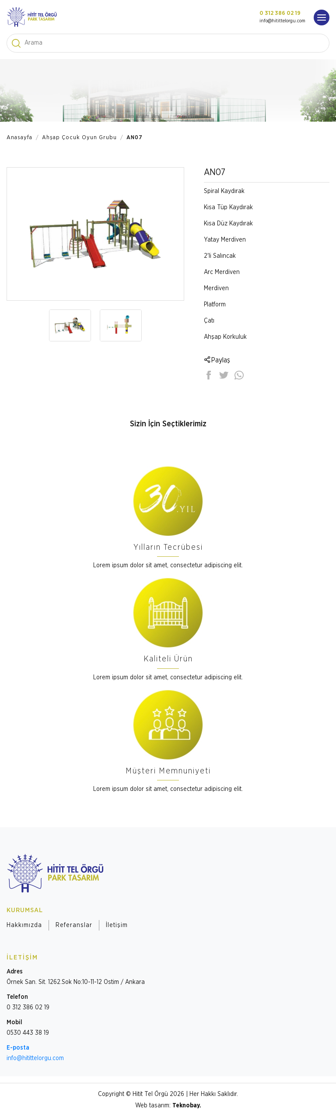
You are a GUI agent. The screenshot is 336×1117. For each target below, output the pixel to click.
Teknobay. (186, 1106)
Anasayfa (19, 138)
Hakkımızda (24, 925)
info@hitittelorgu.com (282, 20)
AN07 (134, 138)
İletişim (117, 925)
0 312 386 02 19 (280, 13)
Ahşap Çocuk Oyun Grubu (79, 138)
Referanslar (74, 925)
